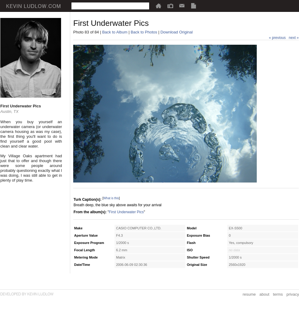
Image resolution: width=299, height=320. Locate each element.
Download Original (176, 32)
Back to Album (114, 32)
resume (249, 294)
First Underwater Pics (126, 212)
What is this (111, 198)
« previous (277, 38)
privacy (293, 294)
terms (278, 294)
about (264, 294)
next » (294, 38)
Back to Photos (144, 32)
